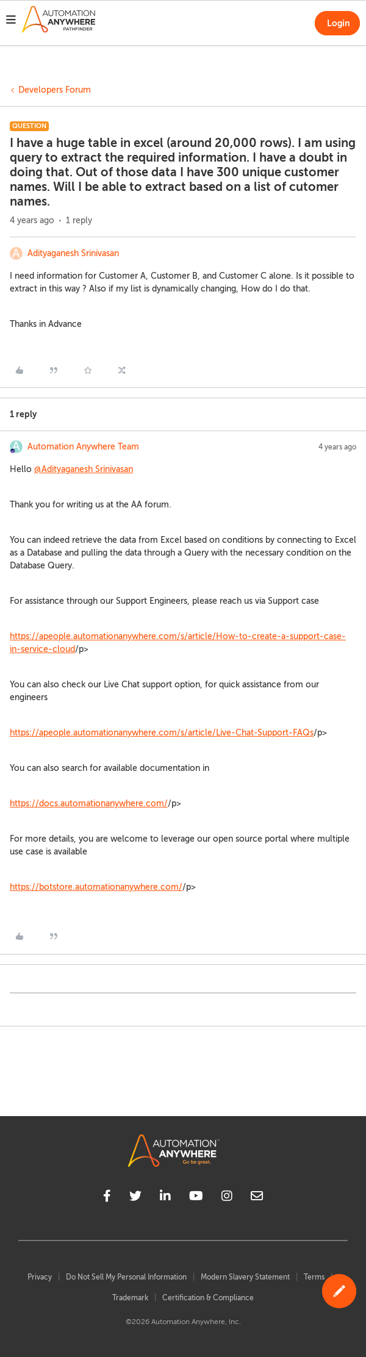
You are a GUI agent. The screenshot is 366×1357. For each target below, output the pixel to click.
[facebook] (107, 1198)
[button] (11, 21)
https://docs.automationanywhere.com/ (89, 803)
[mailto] (257, 1198)
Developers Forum (54, 90)
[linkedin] (165, 1198)
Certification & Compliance (208, 1298)
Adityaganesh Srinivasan (73, 253)
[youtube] (196, 1198)
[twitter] (135, 1198)
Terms (314, 1277)
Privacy (39, 1277)
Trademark (130, 1298)
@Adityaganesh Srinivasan (83, 469)
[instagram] (226, 1198)
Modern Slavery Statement (245, 1277)
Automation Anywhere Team (83, 446)
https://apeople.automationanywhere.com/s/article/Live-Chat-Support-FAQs (162, 732)
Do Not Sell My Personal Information (126, 1277)
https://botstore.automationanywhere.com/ (96, 887)
